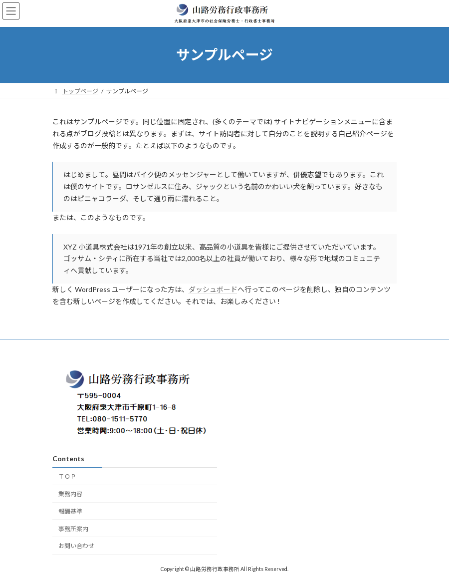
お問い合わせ (76, 546)
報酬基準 (70, 511)
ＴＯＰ (67, 476)
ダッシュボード (213, 289)
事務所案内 (73, 528)
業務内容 (70, 494)
